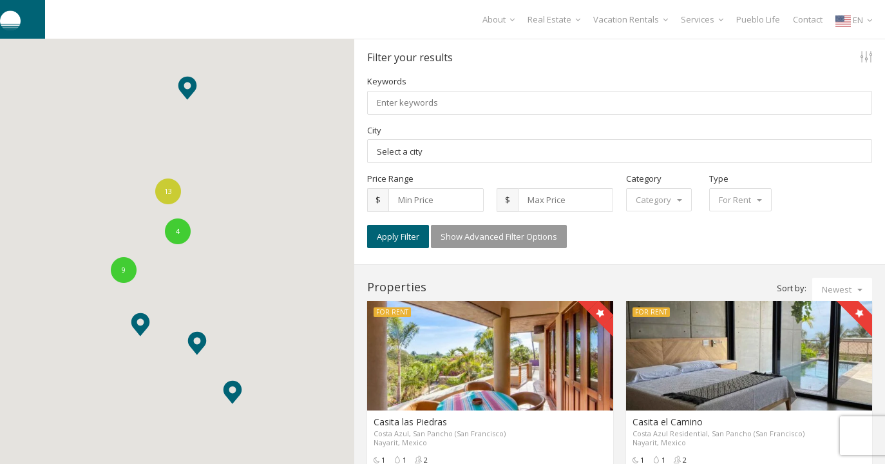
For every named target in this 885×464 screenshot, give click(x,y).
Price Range (390, 178)
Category (643, 178)
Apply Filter (398, 236)
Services (702, 19)
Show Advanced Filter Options (499, 236)
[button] (140, 324)
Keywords (386, 81)
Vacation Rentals (630, 19)
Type (718, 178)
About (498, 19)
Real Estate (554, 19)
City (374, 130)
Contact (808, 19)
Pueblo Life (758, 19)
